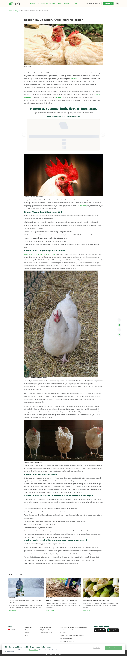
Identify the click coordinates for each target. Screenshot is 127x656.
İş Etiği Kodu (63, 633)
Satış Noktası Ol (44, 630)
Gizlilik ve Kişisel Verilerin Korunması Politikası (73, 627)
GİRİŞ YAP (108, 3)
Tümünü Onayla (113, 648)
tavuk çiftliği (82, 205)
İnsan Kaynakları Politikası (67, 630)
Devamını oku (12, 610)
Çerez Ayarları (96, 648)
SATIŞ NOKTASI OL (93, 3)
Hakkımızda (34, 4)
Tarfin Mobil (75, 78)
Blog (59, 4)
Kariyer (74, 4)
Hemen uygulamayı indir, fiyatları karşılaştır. (63, 116)
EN (117, 3)
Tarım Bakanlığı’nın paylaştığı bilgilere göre (39, 254)
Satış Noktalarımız (48, 4)
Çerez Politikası (33, 649)
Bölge (10, 627)
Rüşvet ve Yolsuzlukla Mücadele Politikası (72, 635)
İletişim (66, 4)
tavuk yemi (58, 97)
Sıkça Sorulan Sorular (46, 633)
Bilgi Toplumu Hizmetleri (67, 641)
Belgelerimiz (29, 630)
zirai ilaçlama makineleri (61, 530)
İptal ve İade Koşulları (66, 638)
